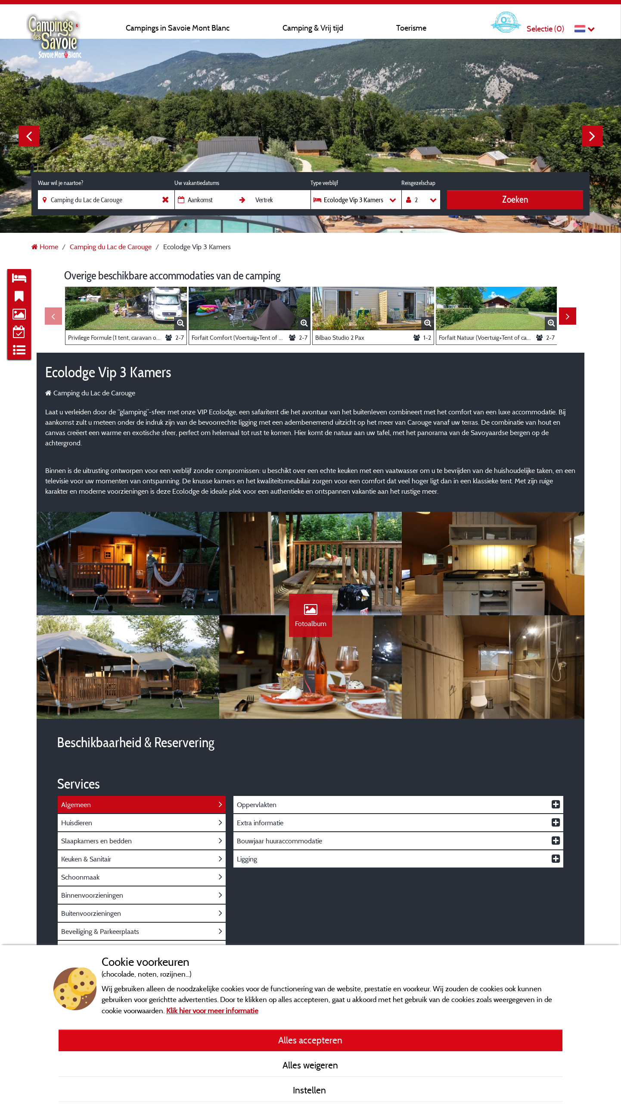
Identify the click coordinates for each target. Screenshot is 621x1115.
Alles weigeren (310, 1065)
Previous (29, 135)
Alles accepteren (310, 1040)
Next (592, 135)
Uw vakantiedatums (196, 183)
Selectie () (545, 29)
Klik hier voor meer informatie (212, 1010)
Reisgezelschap (418, 183)
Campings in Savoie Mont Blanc (178, 28)
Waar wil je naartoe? (60, 183)
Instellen (310, 1090)
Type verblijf (324, 183)
